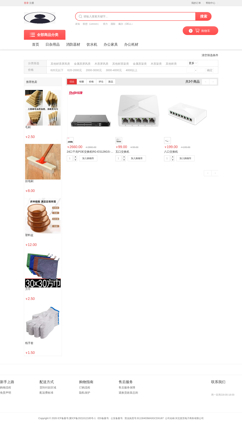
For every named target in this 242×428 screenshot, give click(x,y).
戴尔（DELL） (126, 24)
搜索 (203, 16)
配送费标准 (46, 392)
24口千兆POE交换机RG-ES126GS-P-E (91, 151)
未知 (77, 24)
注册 (31, 3)
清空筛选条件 (210, 55)
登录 (26, 3)
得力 (105, 24)
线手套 (29, 343)
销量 (81, 81)
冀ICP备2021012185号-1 (82, 418)
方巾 (28, 289)
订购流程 (84, 387)
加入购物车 (88, 158)
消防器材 (73, 44)
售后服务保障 (127, 387)
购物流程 (5, 387)
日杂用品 (52, 44)
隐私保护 (84, 392)
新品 (110, 81)
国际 (113, 24)
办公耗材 (131, 44)
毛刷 (28, 127)
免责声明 (5, 392)
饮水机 (92, 44)
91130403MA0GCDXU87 (150, 418)
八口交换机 (171, 151)
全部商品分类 (44, 35)
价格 (91, 81)
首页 (35, 44)
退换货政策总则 (128, 392)
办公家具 (111, 44)
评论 (101, 81)
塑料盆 (29, 235)
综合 (72, 81)
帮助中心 (210, 3)
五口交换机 (122, 151)
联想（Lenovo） (91, 24)
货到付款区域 (48, 387)
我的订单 (196, 3)
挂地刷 (29, 181)
